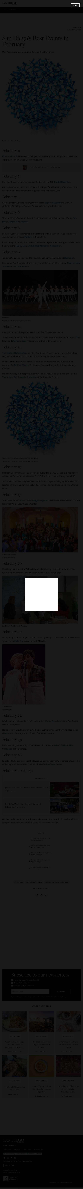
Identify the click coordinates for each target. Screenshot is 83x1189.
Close (75, 5)
